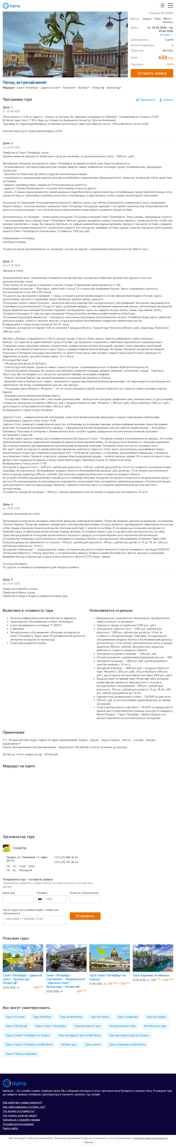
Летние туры (69, 1044)
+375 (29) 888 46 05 (66, 857)
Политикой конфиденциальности (150, 1138)
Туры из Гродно (156, 1016)
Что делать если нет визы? (20, 1115)
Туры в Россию (15, 1016)
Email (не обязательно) (84, 893)
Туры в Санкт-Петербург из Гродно (28, 1035)
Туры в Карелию (127, 1016)
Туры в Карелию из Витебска (127, 1044)
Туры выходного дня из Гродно (129, 1035)
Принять (89, 1142)
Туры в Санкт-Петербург (50, 1026)
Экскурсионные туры (122, 1026)
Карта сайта (10, 1128)
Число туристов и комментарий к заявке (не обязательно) (31, 911)
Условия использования (18, 1124)
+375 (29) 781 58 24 (66, 862)
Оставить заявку (151, 73)
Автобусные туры (155, 1026)
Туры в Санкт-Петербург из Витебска (29, 1044)
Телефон (41, 893)
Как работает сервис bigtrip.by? (22, 1102)
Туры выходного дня (87, 1026)
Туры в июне (93, 1044)
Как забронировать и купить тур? (24, 1107)
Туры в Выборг (42, 1016)
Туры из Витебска (71, 1016)
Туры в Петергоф (16, 1026)
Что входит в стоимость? (19, 1111)
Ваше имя (9, 893)
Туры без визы (99, 1016)
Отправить (85, 916)
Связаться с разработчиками (21, 1119)
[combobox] (41, 899)
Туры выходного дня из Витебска (79, 1035)
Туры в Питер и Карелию (21, 1053)
